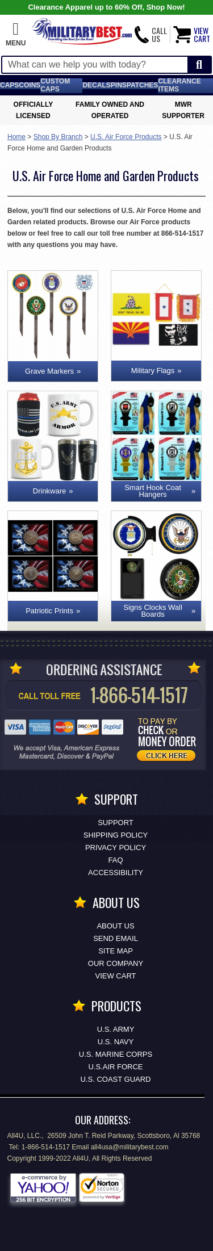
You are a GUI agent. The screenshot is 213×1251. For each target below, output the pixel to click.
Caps (9, 85)
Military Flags (153, 370)
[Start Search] (199, 65)
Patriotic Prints (49, 610)
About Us (115, 926)
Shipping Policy (115, 835)
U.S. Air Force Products (125, 137)
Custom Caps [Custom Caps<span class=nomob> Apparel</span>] (55, 85)
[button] (15, 34)
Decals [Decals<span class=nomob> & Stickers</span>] (96, 85)
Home (16, 137)
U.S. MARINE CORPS (115, 1054)
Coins (29, 85)
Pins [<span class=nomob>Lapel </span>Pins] (119, 85)
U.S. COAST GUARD (115, 1079)
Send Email (115, 938)
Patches (142, 85)
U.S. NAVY (115, 1041)
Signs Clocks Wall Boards (152, 610)
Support (115, 822)
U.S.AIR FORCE (115, 1066)
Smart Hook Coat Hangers (152, 491)
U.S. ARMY (116, 1029)
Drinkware (49, 491)
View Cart (115, 976)
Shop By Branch (58, 137)
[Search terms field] (94, 65)
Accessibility (115, 872)
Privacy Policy (115, 847)
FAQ (115, 860)
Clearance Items (179, 85)
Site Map (115, 951)
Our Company (115, 963)
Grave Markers (49, 371)
